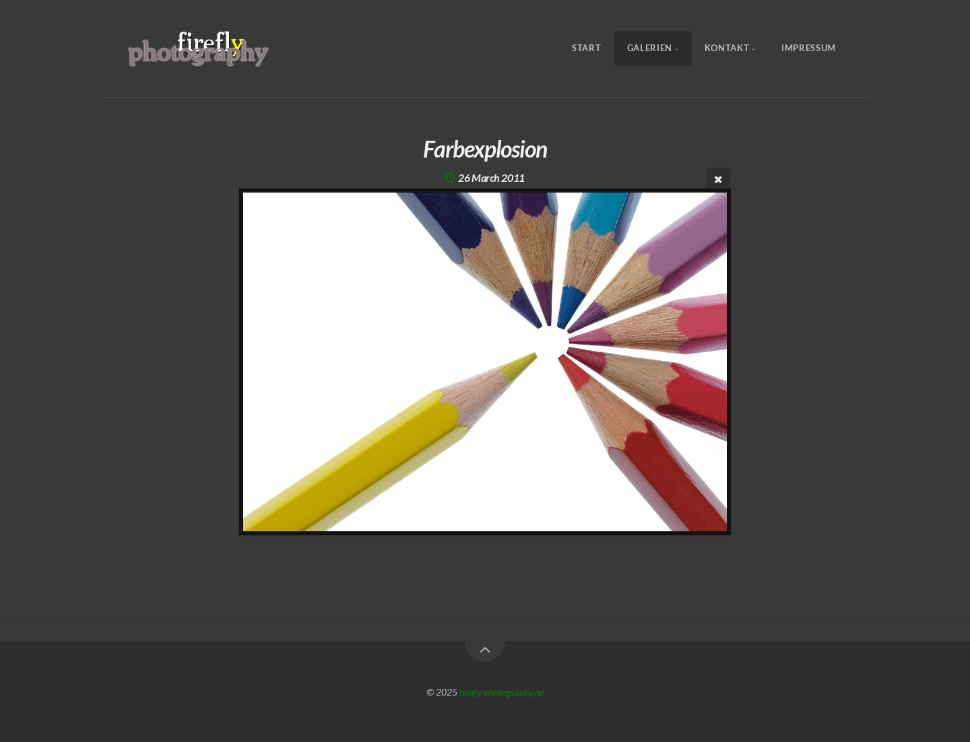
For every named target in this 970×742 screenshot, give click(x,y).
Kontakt (727, 48)
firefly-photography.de (501, 692)
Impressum (808, 48)
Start (586, 48)
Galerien (649, 48)
